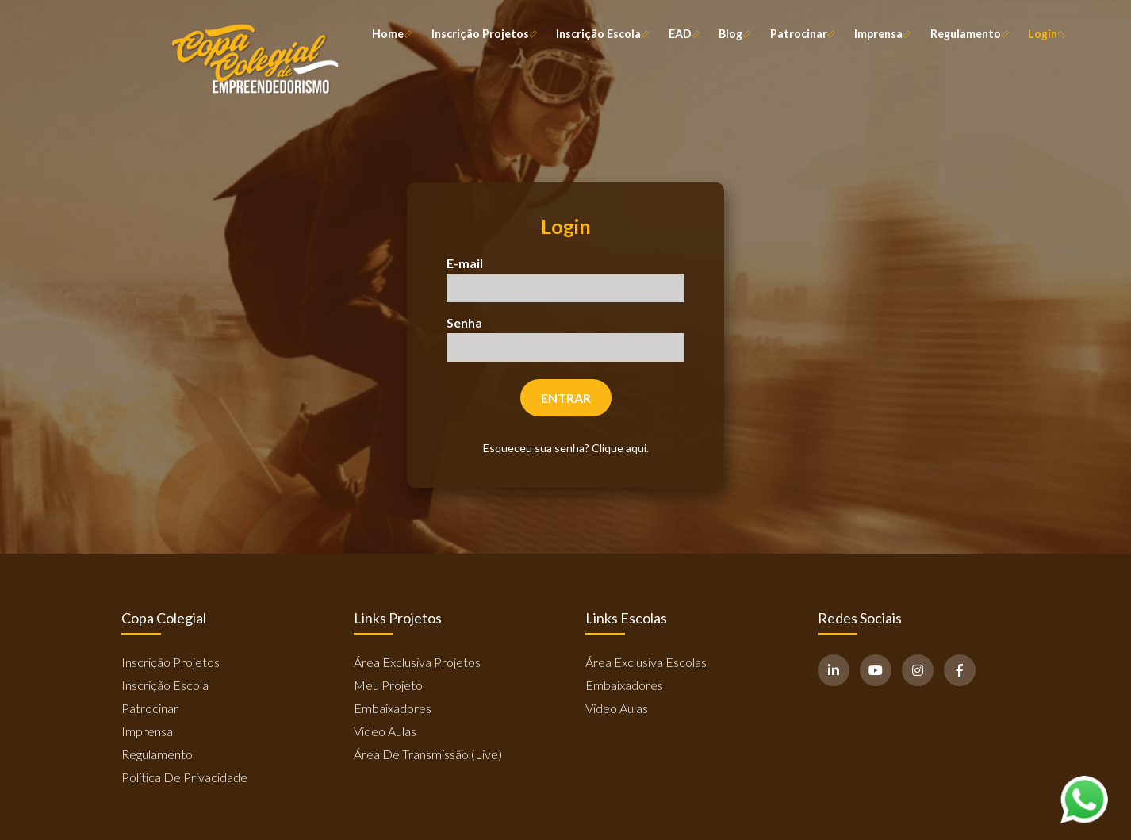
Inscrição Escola (601, 34)
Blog (734, 34)
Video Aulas (385, 730)
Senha (464, 322)
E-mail (465, 262)
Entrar (566, 397)
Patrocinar (802, 34)
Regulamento (968, 34)
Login (1046, 34)
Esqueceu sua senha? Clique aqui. (566, 448)
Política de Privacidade (184, 776)
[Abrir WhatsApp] (1084, 799)
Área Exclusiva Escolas (646, 661)
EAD (683, 34)
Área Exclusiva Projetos (417, 661)
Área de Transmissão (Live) (428, 753)
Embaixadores (392, 707)
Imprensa (881, 34)
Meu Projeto (388, 684)
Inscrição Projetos (483, 34)
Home (391, 34)
